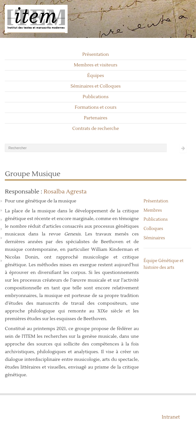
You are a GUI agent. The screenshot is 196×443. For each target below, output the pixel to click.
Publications (96, 97)
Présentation (95, 54)
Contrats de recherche (95, 129)
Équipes (95, 76)
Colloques (153, 228)
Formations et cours (95, 107)
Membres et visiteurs (96, 65)
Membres (152, 210)
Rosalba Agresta (65, 191)
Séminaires (154, 238)
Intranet (171, 417)
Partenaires (96, 118)
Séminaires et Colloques (95, 86)
